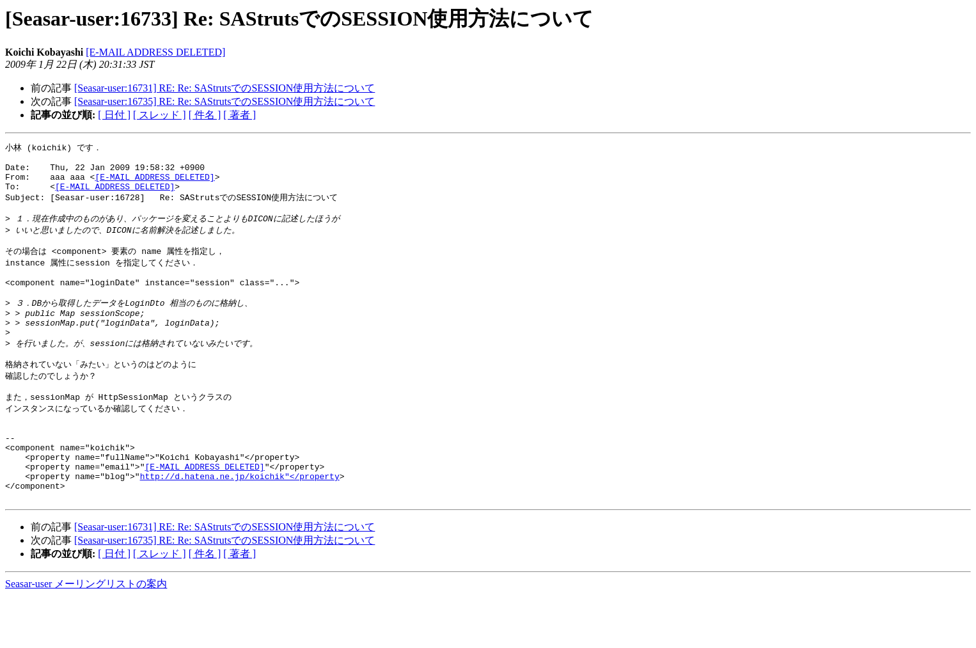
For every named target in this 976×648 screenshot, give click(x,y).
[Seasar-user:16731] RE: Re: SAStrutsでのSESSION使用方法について (224, 88)
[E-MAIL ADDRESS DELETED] (155, 52)
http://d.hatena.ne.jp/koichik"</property (240, 524)
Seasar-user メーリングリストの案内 (86, 635)
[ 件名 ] (205, 114)
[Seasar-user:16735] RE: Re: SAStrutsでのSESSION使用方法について (224, 101)
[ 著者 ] (239, 114)
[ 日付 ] (114, 114)
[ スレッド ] (159, 114)
